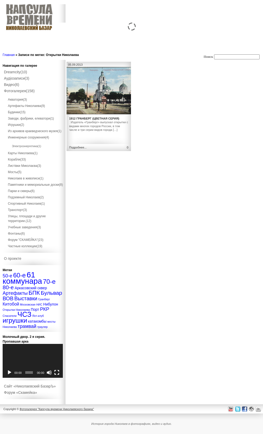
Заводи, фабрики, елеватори (31, 118)
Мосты (15, 172)
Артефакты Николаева (26, 106)
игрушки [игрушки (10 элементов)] (15, 320)
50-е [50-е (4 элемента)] (7, 275)
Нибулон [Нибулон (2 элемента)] (50, 304)
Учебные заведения (24, 227)
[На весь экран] (56, 372)
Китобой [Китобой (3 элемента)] (11, 304)
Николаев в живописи (25, 178)
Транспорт (17, 210)
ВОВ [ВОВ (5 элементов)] (8, 298)
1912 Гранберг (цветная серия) (94, 118)
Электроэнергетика (26, 146)
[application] (33, 361)
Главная (9, 55)
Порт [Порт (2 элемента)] (35, 309)
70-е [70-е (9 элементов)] (49, 281)
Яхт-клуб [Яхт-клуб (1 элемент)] (38, 315)
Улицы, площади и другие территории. (27, 218)
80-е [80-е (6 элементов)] (8, 287)
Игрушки (16, 125)
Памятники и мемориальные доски (35, 185)
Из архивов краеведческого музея (35, 131)
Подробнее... (78, 147)
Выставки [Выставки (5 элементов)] (25, 298)
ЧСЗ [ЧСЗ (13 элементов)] (24, 314)
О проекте (12, 258)
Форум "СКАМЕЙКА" (25, 240)
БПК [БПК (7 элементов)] (34, 293)
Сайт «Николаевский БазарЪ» (30, 386)
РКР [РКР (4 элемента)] (44, 309)
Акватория (17, 99)
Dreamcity (15, 72)
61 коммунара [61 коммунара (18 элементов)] (22, 277)
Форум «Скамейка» (20, 392)
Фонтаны (16, 233)
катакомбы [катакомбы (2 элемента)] (37, 321)
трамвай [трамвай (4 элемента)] (27, 326)
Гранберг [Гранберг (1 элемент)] (44, 299)
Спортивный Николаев (26, 203)
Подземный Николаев (26, 197)
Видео (11, 84)
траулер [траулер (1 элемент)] (42, 326)
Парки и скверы (21, 191)
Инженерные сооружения (28, 137)
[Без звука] (49, 372)
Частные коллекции (25, 246)
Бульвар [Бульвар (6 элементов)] (51, 293)
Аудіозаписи (16, 78)
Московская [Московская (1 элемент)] (27, 304)
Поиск (208, 57)
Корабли (17, 159)
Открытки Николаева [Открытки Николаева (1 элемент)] (16, 309)
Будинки (17, 112)
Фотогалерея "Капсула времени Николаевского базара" (56, 409)
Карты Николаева (23, 153)
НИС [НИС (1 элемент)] (39, 304)
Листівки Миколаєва (24, 166)
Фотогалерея (19, 91)
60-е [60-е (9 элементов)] (19, 275)
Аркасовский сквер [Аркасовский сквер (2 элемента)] (31, 288)
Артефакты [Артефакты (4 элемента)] (15, 293)
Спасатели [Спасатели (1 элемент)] (10, 315)
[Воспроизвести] (9, 372)
